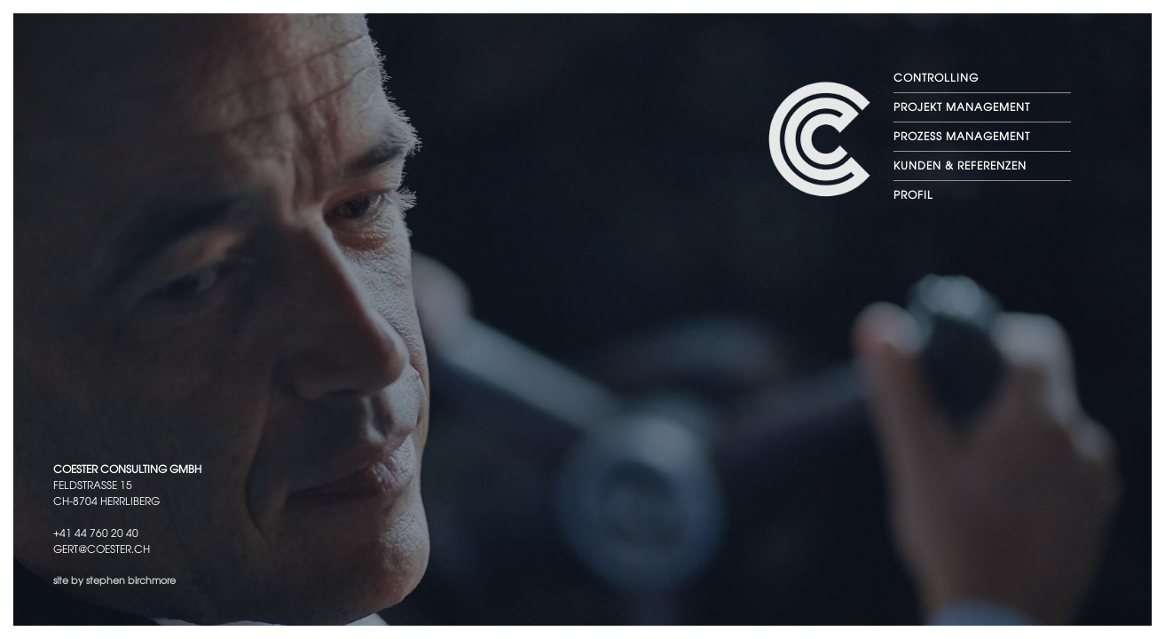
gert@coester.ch (101, 549)
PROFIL (913, 195)
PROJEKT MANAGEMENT (961, 107)
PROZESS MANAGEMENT (961, 136)
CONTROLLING (936, 78)
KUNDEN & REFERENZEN (960, 166)
